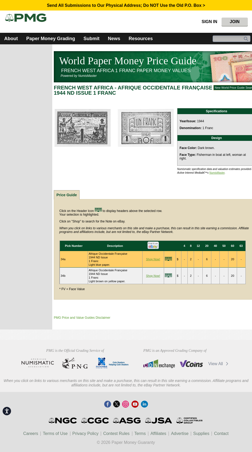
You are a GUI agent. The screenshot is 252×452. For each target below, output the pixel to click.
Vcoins (191, 363)
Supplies (201, 433)
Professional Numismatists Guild (75, 363)
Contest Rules (116, 433)
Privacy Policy (85, 433)
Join (234, 21)
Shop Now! (153, 259)
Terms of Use (55, 433)
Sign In (209, 21)
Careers (30, 433)
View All (219, 363)
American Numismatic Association (37, 363)
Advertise (179, 433)
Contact (221, 433)
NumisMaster (217, 172)
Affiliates (158, 433)
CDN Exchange (159, 363)
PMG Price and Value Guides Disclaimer (82, 318)
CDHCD (112, 363)
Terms (140, 433)
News (114, 38)
